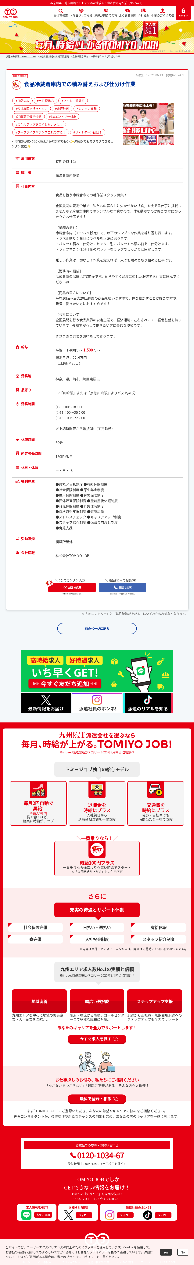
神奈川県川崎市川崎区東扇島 (54, 56)
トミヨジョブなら (81, 15)
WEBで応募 (72, 587)
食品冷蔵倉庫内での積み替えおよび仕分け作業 (79, 84)
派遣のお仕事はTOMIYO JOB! (21, 56)
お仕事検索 (61, 15)
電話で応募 (123, 587)
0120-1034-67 (97, 1156)
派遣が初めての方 (105, 15)
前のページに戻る (97, 628)
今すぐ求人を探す (95, 1039)
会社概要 (143, 15)
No (183, 1252)
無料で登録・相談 (95, 1099)
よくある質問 (127, 15)
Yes (166, 1252)
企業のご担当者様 (162, 15)
